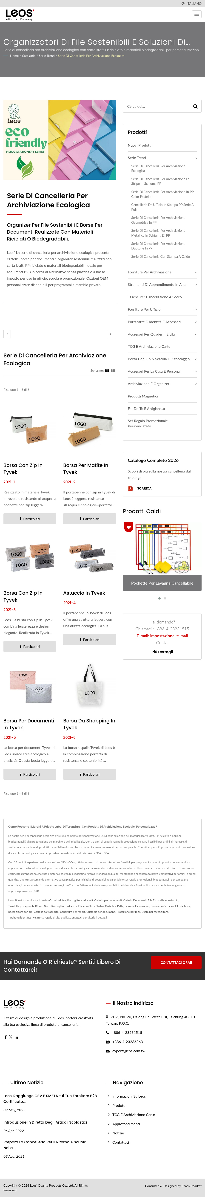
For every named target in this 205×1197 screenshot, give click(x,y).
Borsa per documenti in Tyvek (28, 724)
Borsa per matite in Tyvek (85, 468)
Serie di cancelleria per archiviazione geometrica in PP (158, 220)
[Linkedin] (16, 1037)
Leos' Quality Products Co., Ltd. (52, 1185)
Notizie (118, 1133)
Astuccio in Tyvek (84, 593)
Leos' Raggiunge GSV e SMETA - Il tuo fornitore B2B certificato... (50, 1098)
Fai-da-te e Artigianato (146, 408)
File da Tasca (182, 906)
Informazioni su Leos (129, 1096)
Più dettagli (162, 652)
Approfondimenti (126, 1124)
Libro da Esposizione (137, 906)
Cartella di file (57, 900)
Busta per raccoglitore (155, 911)
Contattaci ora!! (176, 962)
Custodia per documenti (100, 911)
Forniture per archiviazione (149, 272)
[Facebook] (6, 1037)
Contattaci (76, 917)
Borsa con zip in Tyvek (23, 468)
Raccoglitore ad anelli (80, 900)
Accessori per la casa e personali (154, 371)
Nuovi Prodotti (139, 145)
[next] (110, 334)
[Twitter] (10, 1037)
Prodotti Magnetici (143, 396)
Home (14, 56)
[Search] (156, 106)
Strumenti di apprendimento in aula (157, 284)
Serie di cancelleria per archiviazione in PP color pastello (162, 194)
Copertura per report (72, 911)
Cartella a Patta (114, 906)
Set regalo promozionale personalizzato (148, 423)
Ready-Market (192, 1186)
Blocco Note (42, 906)
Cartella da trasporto (46, 911)
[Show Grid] (107, 370)
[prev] (7, 334)
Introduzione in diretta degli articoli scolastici (45, 1122)
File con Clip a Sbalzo (91, 906)
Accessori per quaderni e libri (152, 334)
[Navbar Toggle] (197, 14)
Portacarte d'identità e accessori (154, 321)
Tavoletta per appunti (21, 906)
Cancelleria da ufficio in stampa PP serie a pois (162, 207)
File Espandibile (157, 900)
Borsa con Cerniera (162, 906)
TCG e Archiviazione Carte (149, 346)
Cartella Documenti (134, 900)
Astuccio (173, 900)
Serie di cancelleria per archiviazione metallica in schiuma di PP (158, 233)
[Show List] (113, 370)
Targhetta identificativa (22, 917)
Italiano (194, 4)
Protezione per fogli (128, 911)
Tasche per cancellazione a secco (155, 297)
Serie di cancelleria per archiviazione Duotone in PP (158, 246)
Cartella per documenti (108, 900)
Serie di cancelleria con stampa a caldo (160, 256)
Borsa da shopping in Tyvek (89, 724)
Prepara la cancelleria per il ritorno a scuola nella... (44, 1145)
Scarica (139, 489)
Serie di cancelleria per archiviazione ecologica (91, 56)
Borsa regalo (44, 917)
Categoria (29, 56)
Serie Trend (47, 56)
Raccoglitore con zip (20, 911)
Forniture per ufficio (144, 309)
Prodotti (118, 1105)
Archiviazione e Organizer (148, 383)
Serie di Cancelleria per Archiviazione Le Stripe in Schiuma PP (160, 181)
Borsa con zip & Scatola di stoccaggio (159, 358)
